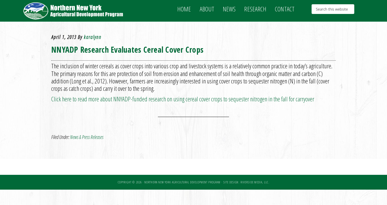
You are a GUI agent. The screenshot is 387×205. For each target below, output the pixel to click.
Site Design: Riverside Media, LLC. (246, 182)
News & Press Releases (86, 137)
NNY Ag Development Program (74, 11)
